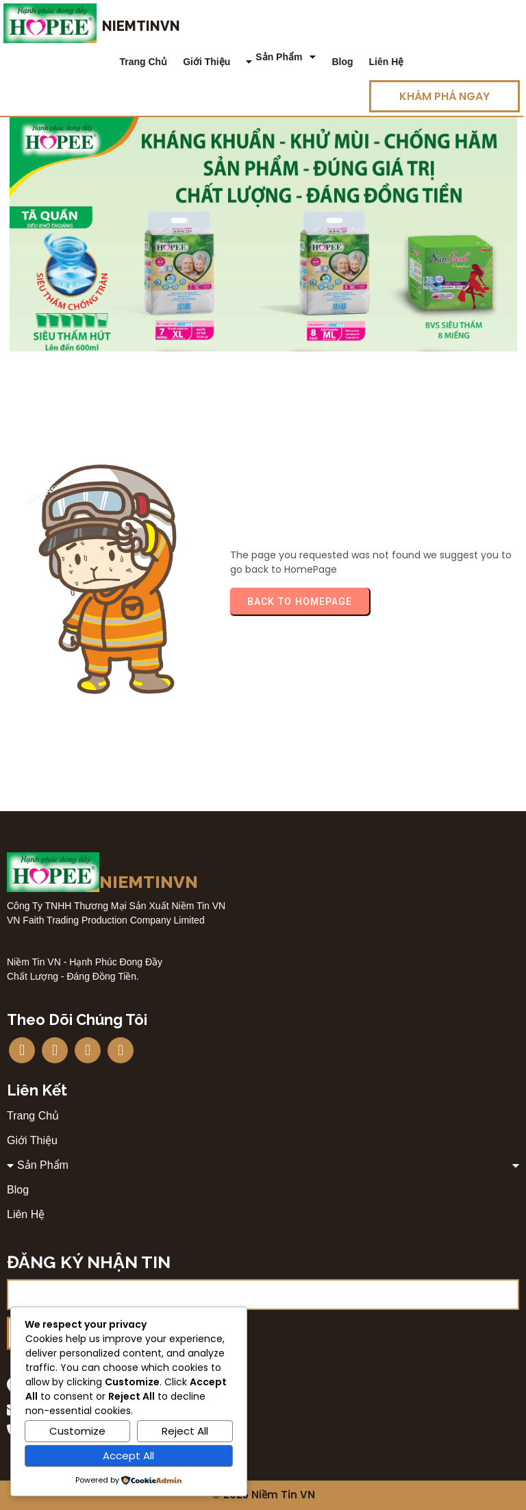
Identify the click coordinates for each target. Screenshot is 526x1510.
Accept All (128, 1455)
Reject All (185, 1431)
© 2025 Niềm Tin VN (263, 1495)
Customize (77, 1431)
